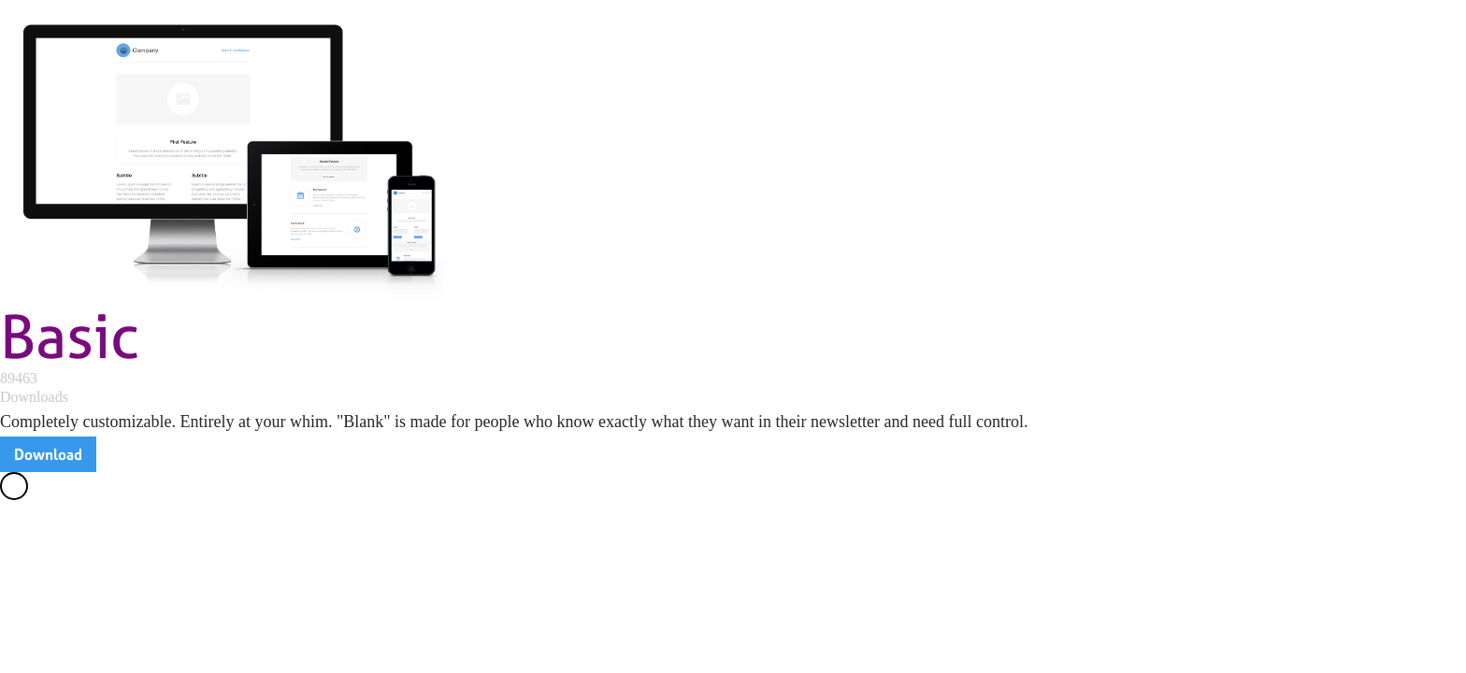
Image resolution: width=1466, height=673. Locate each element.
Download (48, 454)
